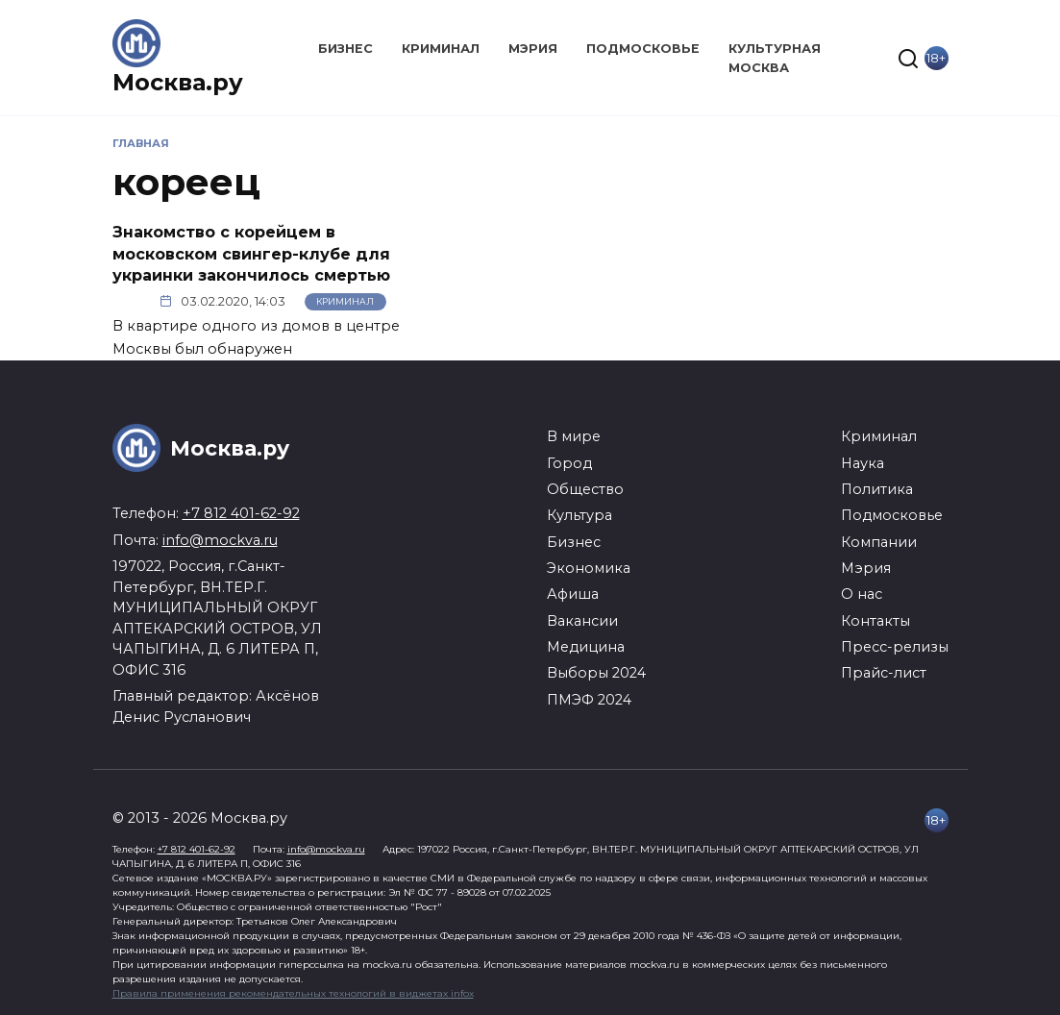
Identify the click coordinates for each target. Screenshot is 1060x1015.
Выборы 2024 (596, 672)
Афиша (573, 594)
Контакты (875, 621)
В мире (574, 436)
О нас (861, 594)
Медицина (586, 647)
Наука (862, 463)
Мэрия (532, 48)
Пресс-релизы (895, 647)
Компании (879, 542)
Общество (585, 489)
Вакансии (582, 621)
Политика (877, 489)
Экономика (588, 568)
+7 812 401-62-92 (241, 513)
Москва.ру (177, 82)
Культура (579, 515)
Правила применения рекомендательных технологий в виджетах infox (293, 993)
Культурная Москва (774, 57)
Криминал (441, 48)
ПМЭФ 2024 (589, 699)
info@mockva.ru (220, 540)
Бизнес (345, 48)
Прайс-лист (883, 672)
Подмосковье (643, 48)
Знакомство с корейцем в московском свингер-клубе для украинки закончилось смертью (251, 254)
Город (569, 463)
